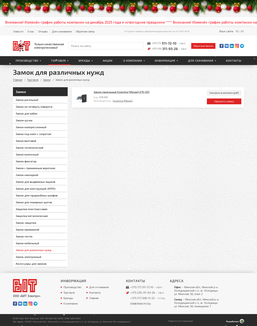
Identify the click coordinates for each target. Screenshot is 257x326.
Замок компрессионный (31, 127)
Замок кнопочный (27, 154)
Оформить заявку (224, 101)
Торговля (58, 60)
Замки (47, 79)
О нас (31, 31)
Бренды (84, 60)
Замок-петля (24, 236)
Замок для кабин (26, 113)
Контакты (233, 60)
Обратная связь (85, 31)
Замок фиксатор (26, 161)
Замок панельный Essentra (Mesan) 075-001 (121, 92)
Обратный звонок (203, 45)
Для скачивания (62, 31)
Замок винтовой (26, 140)
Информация (165, 60)
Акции (107, 60)
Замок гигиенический (29, 147)
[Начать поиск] (140, 45)
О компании (132, 60)
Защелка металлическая (32, 215)
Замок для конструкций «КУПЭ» (36, 188)
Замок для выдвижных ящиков (35, 181)
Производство (27, 60)
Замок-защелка (26, 222)
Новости (18, 31)
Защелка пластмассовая (31, 209)
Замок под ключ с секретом (33, 134)
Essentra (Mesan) (123, 100)
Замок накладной (27, 174)
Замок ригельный (27, 99)
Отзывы (43, 31)
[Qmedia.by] (235, 321)
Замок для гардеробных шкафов (36, 195)
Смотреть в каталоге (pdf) (224, 92)
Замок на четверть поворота (34, 106)
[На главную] (38, 46)
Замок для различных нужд (33, 250)
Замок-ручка (24, 120)
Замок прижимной (27, 229)
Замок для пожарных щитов (34, 202)
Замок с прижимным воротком (35, 168)
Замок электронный (28, 256)
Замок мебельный (27, 243)
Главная (17, 79)
